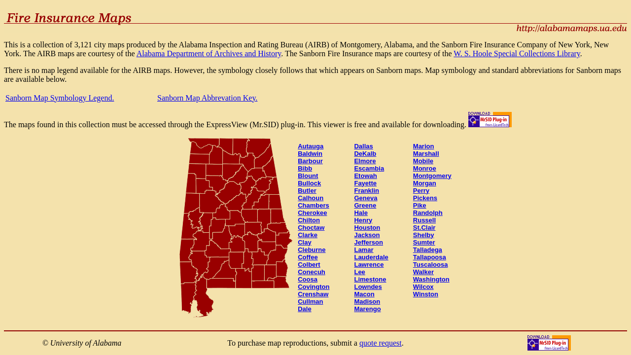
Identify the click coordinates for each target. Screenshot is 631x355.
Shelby (423, 235)
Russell (424, 220)
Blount (308, 175)
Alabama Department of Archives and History (209, 53)
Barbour (310, 161)
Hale (360, 212)
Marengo (367, 309)
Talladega (427, 249)
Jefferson (368, 242)
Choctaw (311, 227)
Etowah (365, 175)
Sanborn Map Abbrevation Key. (207, 98)
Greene (365, 205)
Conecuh (311, 272)
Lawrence (369, 264)
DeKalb (365, 153)
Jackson (367, 235)
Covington (313, 286)
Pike (419, 205)
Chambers (313, 205)
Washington (431, 279)
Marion (423, 146)
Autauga (310, 146)
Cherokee (312, 212)
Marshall (426, 153)
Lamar (363, 249)
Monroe (424, 168)
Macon (364, 294)
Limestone (370, 279)
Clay (304, 242)
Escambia (369, 168)
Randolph (428, 212)
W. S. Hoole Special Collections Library (517, 53)
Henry (363, 220)
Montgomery (432, 175)
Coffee (307, 257)
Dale (304, 309)
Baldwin (310, 153)
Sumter (424, 242)
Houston (367, 227)
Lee (359, 272)
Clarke (307, 235)
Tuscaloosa (430, 264)
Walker (423, 272)
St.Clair (424, 227)
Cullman (310, 301)
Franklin (366, 190)
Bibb (305, 168)
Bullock (309, 183)
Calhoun (310, 198)
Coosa (307, 279)
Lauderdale (371, 257)
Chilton (309, 220)
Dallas (363, 146)
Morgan (424, 183)
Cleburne (311, 249)
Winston (425, 294)
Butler (307, 190)
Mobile (423, 161)
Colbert (309, 264)
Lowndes (368, 286)
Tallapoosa (429, 257)
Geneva (365, 198)
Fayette (365, 183)
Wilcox (423, 286)
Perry (421, 190)
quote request (380, 343)
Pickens (425, 198)
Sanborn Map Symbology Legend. (59, 98)
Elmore (365, 161)
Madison (367, 301)
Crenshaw (313, 294)
